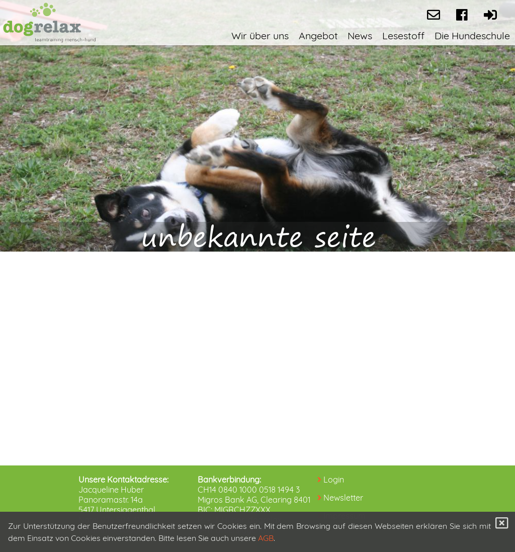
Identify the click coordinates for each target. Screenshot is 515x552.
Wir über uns (260, 35)
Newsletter (343, 498)
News (360, 35)
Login (333, 480)
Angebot (318, 35)
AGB (266, 538)
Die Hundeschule (472, 35)
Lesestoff (403, 35)
